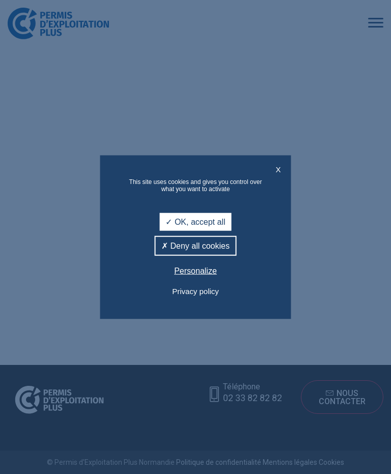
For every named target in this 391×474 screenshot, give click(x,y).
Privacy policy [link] (195, 290)
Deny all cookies (195, 246)
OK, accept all (195, 222)
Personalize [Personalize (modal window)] (195, 271)
